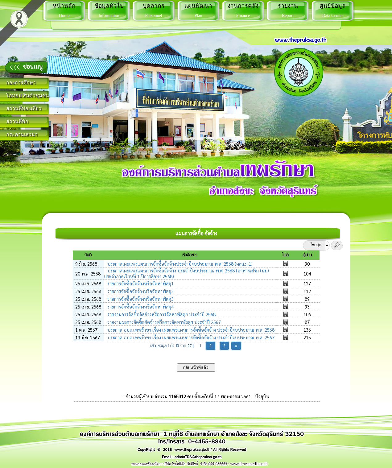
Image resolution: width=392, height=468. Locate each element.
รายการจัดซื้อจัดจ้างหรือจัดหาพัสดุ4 (140, 306)
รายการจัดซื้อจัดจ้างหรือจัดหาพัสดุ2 (140, 291)
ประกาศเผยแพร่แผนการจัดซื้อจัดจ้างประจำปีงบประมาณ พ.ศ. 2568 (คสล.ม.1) (179, 264)
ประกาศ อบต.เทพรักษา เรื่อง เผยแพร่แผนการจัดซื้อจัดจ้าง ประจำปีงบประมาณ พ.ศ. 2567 (190, 337)
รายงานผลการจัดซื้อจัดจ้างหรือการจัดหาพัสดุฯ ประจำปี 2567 (163, 322)
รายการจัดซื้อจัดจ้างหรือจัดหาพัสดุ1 (140, 283)
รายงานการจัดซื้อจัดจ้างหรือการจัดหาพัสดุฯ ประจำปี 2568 (161, 314)
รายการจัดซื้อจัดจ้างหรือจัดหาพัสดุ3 (140, 299)
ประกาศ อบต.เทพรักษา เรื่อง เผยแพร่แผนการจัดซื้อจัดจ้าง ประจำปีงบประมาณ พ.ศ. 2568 (190, 330)
